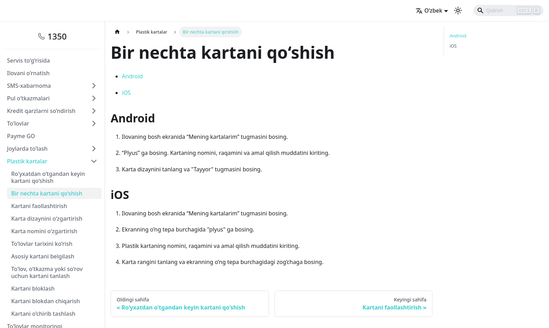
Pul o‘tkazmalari (28, 98)
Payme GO (21, 136)
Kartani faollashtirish (39, 206)
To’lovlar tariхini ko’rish (41, 244)
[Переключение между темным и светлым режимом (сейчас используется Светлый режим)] (458, 10)
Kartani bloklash (33, 288)
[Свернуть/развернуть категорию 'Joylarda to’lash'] (94, 148)
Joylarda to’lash (27, 148)
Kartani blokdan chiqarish (45, 301)
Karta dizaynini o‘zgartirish (46, 218)
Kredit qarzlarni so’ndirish (41, 111)
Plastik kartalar (27, 161)
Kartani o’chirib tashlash (43, 314)
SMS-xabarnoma (29, 86)
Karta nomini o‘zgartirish (44, 231)
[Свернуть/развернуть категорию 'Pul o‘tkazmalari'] (94, 98)
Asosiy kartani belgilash (42, 256)
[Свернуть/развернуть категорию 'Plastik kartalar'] (94, 161)
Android (132, 76)
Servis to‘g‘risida (28, 60)
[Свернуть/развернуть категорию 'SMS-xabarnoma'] (94, 85)
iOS (126, 93)
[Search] (508, 10)
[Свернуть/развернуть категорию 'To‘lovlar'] (94, 123)
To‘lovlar (18, 123)
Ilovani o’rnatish (28, 73)
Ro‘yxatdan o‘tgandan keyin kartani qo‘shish (48, 177)
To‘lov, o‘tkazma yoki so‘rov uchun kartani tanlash (47, 272)
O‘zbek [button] (429, 10)
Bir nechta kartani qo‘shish (46, 193)
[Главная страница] (117, 32)
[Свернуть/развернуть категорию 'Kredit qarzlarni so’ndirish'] (94, 110)
